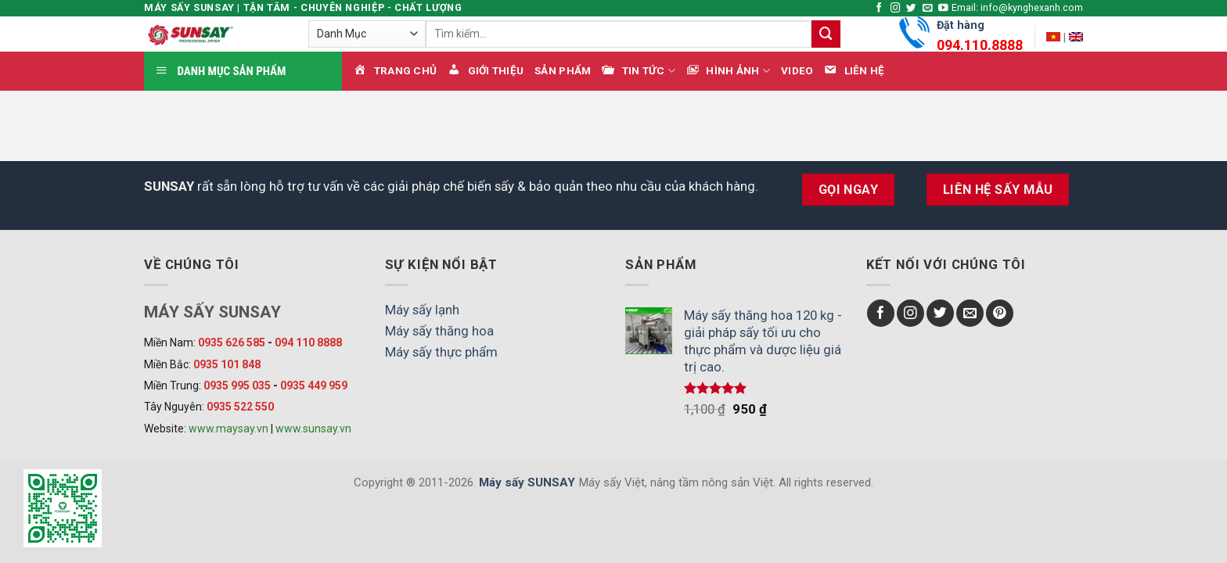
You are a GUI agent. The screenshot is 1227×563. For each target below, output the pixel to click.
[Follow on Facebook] (879, 8)
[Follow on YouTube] (943, 8)
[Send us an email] (928, 8)
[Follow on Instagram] (896, 8)
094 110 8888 (308, 342)
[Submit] (825, 34)
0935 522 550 (240, 406)
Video (797, 71)
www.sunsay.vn (313, 428)
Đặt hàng (980, 38)
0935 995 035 (237, 385)
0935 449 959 (313, 385)
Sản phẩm (562, 71)
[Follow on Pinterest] (999, 313)
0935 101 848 (227, 364)
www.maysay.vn (228, 428)
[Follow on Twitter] (911, 8)
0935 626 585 (231, 342)
